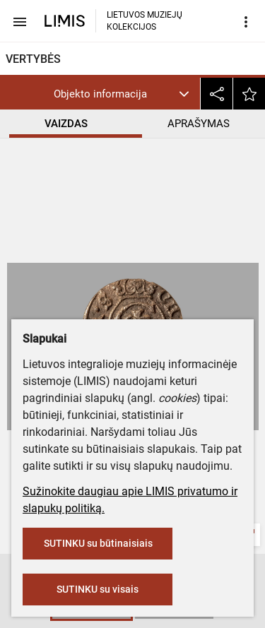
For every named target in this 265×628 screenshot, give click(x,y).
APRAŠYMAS (198, 123)
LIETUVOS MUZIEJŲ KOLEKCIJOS (144, 21)
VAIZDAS (66, 123)
